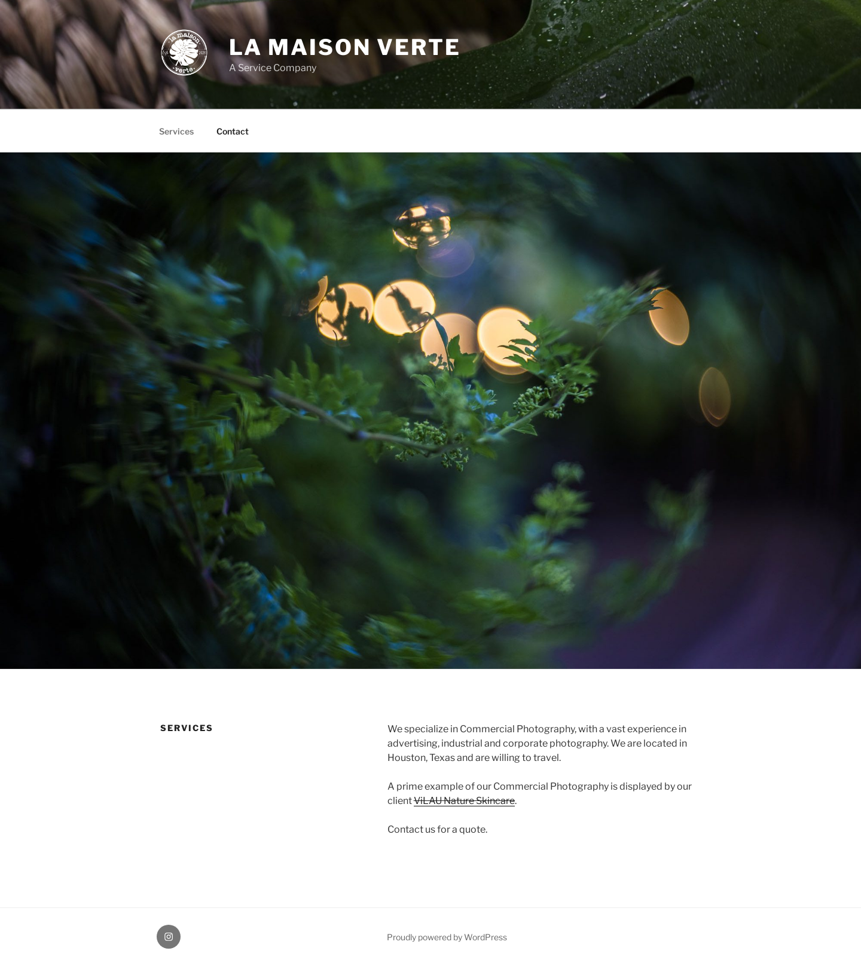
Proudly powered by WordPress (447, 937)
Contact (232, 131)
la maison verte (345, 47)
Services (176, 131)
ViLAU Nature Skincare (464, 800)
